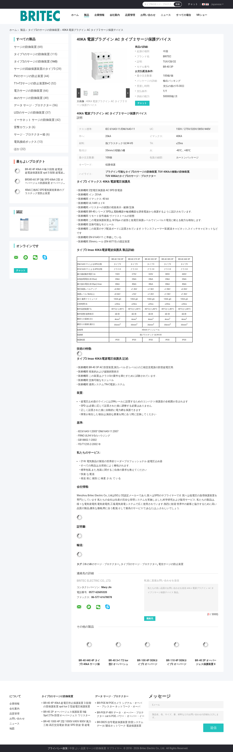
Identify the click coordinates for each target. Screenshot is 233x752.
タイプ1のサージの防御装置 (32, 54)
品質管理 (130, 15)
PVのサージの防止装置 (28, 76)
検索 (178, 4)
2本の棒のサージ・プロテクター (101, 564)
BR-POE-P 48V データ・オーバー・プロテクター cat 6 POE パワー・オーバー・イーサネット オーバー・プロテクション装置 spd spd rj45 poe (120, 715)
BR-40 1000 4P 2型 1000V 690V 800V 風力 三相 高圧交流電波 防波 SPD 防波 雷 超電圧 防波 (67, 723)
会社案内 (115, 15)
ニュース (166, 15)
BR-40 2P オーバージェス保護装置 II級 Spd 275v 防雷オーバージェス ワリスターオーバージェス (205, 662)
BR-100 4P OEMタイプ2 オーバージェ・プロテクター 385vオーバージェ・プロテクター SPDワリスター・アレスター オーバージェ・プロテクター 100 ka (147, 662)
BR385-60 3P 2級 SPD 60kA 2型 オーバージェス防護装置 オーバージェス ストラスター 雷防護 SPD (44, 183)
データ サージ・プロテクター (33, 105)
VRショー (201, 15)
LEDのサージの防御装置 (29, 112)
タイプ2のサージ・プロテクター (139, 564)
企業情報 (99, 15)
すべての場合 (183, 15)
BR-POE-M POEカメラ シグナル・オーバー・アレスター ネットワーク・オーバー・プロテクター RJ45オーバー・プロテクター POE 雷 (120, 705)
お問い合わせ (147, 15)
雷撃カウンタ (22, 127)
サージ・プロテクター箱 (29, 134)
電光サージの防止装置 (170, 564)
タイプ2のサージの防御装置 (44, 29)
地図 (11, 728)
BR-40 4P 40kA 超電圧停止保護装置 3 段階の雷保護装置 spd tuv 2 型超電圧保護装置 (67, 704)
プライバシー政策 (58, 748)
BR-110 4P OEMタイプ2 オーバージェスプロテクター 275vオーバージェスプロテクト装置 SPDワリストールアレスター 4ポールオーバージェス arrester (176, 662)
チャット (193, 4)
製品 (86, 15)
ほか (17, 149)
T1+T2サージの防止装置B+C (32, 83)
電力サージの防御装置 (28, 90)
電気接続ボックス (25, 141)
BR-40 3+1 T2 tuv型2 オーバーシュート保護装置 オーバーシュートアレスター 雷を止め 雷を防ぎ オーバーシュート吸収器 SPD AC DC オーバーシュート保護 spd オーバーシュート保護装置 (118, 662)
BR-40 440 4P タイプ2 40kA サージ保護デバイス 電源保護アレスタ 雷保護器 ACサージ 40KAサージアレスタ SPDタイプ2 (89, 662)
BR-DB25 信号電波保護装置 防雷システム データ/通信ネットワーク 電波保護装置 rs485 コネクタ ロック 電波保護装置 (120, 724)
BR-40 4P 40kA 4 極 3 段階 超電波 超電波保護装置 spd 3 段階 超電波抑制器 (44, 172)
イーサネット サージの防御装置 (34, 120)
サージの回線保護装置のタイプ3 (34, 68)
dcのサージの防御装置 (28, 98)
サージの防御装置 (25, 47)
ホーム (75, 15)
